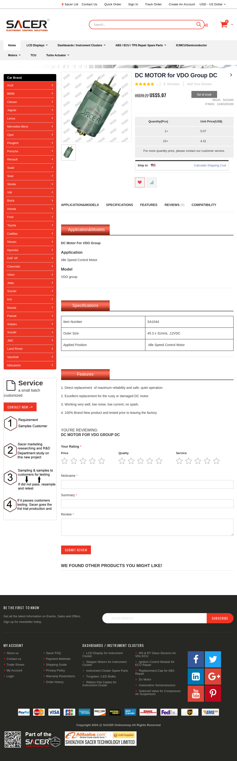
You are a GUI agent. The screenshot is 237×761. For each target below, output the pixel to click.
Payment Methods (58, 659)
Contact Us (89, 4)
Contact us (13, 659)
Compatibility (204, 205)
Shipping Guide (56, 664)
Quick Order (112, 4)
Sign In (133, 4)
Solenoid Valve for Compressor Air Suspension (158, 692)
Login (10, 676)
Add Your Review (199, 84)
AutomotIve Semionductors (157, 685)
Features (148, 205)
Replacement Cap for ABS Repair (154, 672)
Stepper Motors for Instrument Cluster (104, 663)
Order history (55, 682)
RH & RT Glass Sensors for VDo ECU (155, 654)
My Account (14, 670)
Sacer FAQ (53, 653)
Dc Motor (145, 679)
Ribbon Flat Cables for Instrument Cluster (99, 683)
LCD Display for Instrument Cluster (102, 654)
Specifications (119, 205)
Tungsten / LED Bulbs (101, 676)
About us (12, 653)
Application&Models (80, 205)
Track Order (153, 4)
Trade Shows (15, 664)
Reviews (174, 205)
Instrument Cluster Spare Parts (107, 670)
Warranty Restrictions (60, 676)
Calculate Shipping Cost (210, 165)
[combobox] (147, 24)
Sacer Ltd (71, 4)
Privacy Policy (55, 670)
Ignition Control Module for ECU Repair (155, 663)
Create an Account (182, 4)
